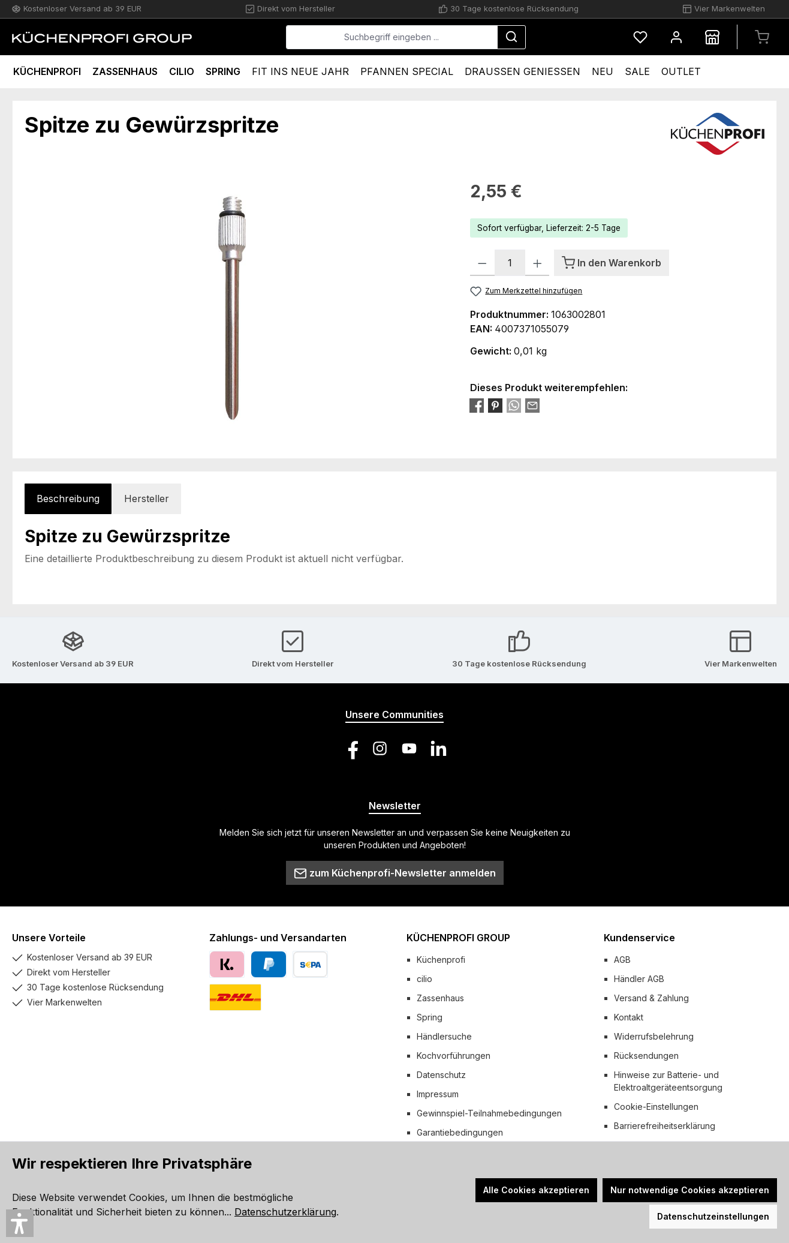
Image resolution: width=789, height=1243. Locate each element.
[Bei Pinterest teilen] (495, 405)
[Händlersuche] (712, 37)
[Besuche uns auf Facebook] (350, 748)
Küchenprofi (441, 959)
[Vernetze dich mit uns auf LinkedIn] (438, 748)
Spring (429, 1017)
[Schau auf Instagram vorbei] (379, 748)
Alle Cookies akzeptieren (536, 1190)
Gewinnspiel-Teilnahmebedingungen (489, 1113)
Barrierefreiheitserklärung (664, 1126)
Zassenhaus (440, 998)
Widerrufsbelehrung (654, 1036)
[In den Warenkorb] (611, 263)
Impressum (438, 1094)
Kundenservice (639, 938)
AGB (622, 959)
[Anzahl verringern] (482, 263)
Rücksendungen (646, 1055)
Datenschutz (441, 1075)
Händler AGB (639, 979)
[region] (235, 308)
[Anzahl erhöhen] (537, 263)
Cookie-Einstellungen (656, 1106)
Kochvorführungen (453, 1055)
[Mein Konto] (676, 37)
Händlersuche (444, 1036)
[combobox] (392, 37)
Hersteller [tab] (146, 499)
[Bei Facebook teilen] (477, 405)
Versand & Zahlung (651, 998)
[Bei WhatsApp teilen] (514, 405)
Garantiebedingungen (460, 1132)
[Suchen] (511, 37)
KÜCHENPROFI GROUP (458, 938)
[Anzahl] (510, 263)
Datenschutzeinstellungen (713, 1216)
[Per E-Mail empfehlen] (532, 405)
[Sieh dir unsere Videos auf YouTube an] (409, 748)
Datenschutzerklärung (285, 1212)
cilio (424, 979)
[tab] (68, 499)
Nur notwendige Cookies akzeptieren (689, 1190)
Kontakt (628, 1017)
